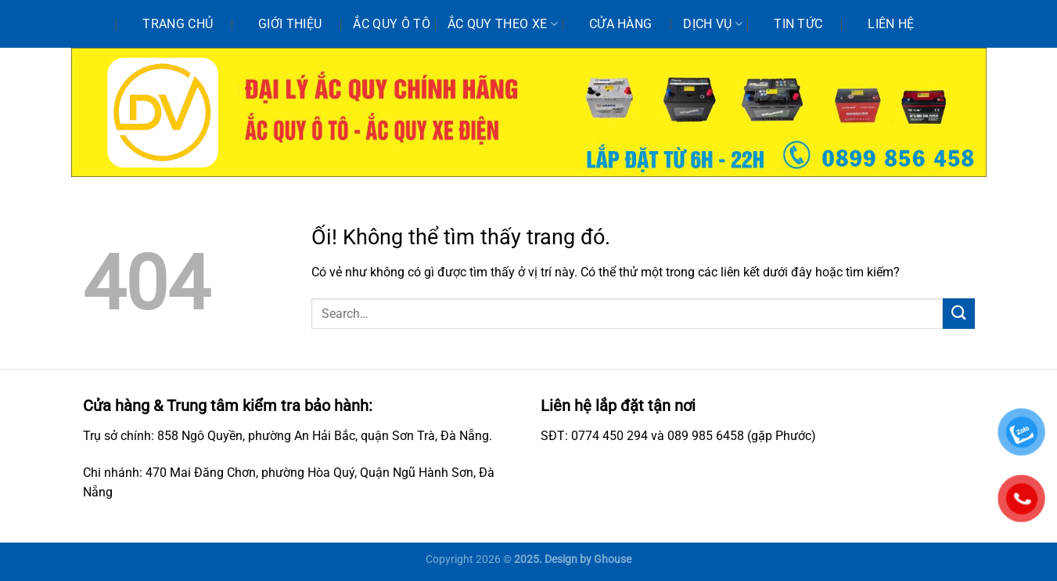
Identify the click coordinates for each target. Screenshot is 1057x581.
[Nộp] (958, 313)
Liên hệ (891, 23)
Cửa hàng (621, 23)
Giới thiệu (290, 23)
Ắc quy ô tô (391, 23)
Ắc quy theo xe (503, 24)
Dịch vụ (712, 24)
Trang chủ (177, 23)
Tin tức (798, 23)
